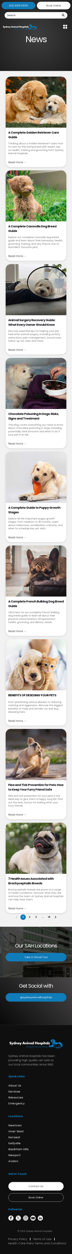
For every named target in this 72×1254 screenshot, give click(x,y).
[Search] (36, 15)
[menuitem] (36, 1086)
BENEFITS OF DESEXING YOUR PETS (32, 695)
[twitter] (18, 1218)
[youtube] (33, 1218)
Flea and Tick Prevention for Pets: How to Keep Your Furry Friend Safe (35, 787)
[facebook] (11, 1218)
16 (49, 917)
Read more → (17, 162)
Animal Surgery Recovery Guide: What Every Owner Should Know (31, 322)
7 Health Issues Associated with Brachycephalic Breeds (31, 881)
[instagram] (25, 1218)
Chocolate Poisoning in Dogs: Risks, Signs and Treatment (33, 416)
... (43, 917)
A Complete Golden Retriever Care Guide (33, 134)
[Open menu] (65, 26)
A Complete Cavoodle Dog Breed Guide (32, 228)
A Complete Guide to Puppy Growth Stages (34, 509)
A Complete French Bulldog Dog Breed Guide (36, 603)
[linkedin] (40, 1218)
